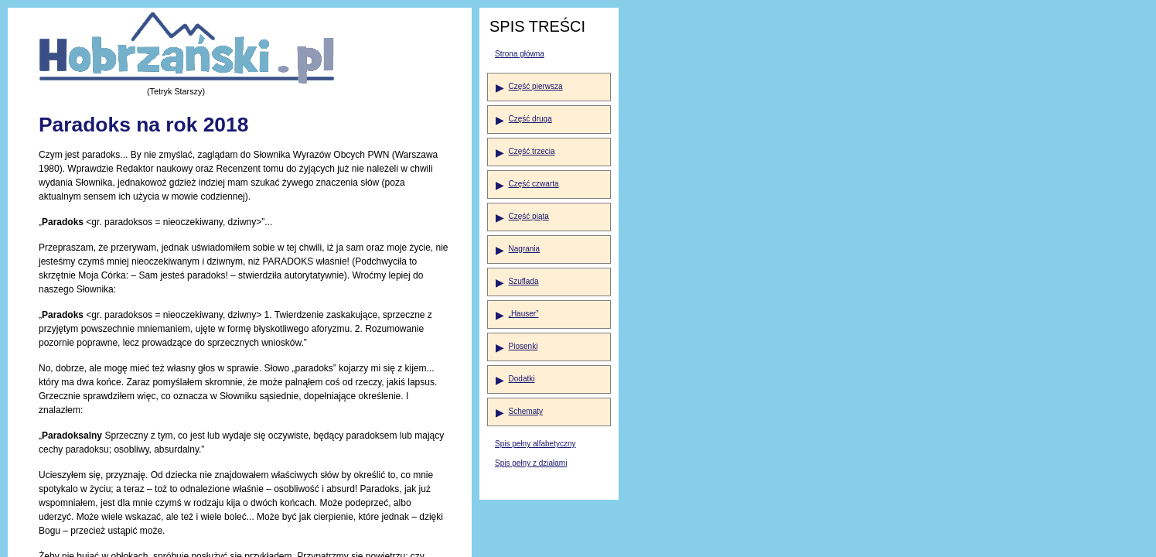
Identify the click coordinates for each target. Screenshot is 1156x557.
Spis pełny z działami (531, 463)
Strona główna (519, 54)
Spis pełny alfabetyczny (535, 443)
